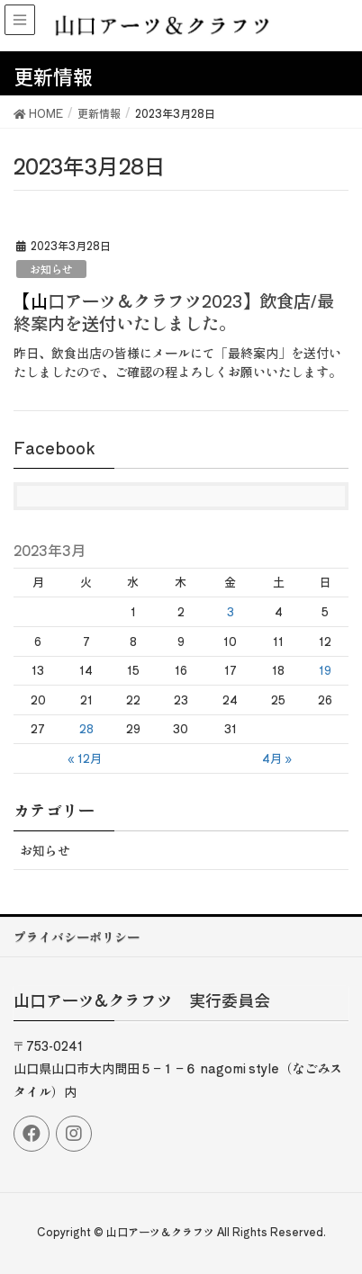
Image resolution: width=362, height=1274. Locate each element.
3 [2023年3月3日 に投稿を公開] (230, 611)
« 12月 (85, 758)
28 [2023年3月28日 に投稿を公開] (86, 728)
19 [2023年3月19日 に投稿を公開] (325, 669)
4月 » (277, 758)
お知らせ (51, 268)
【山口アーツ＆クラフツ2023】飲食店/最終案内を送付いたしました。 (174, 312)
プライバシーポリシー (77, 937)
